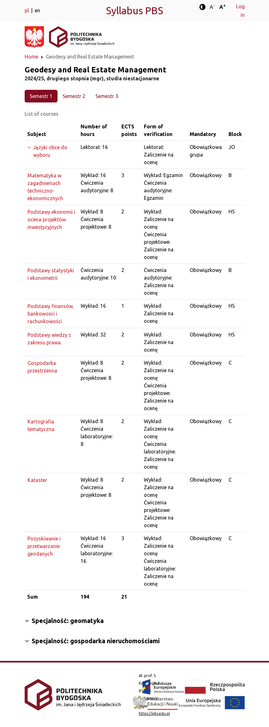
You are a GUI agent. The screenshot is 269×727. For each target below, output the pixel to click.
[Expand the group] (51, 151)
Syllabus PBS (134, 10)
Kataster (37, 480)
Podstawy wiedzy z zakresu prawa (49, 338)
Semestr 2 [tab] (74, 96)
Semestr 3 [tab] (106, 96)
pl (27, 10)
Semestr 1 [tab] (41, 96)
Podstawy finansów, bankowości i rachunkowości (51, 313)
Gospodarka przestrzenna (42, 366)
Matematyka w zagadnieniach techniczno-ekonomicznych (45, 187)
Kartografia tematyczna (41, 425)
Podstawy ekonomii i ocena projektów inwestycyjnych (51, 219)
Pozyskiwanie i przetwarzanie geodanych (44, 546)
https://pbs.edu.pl (154, 714)
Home (31, 56)
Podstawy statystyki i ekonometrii (51, 274)
